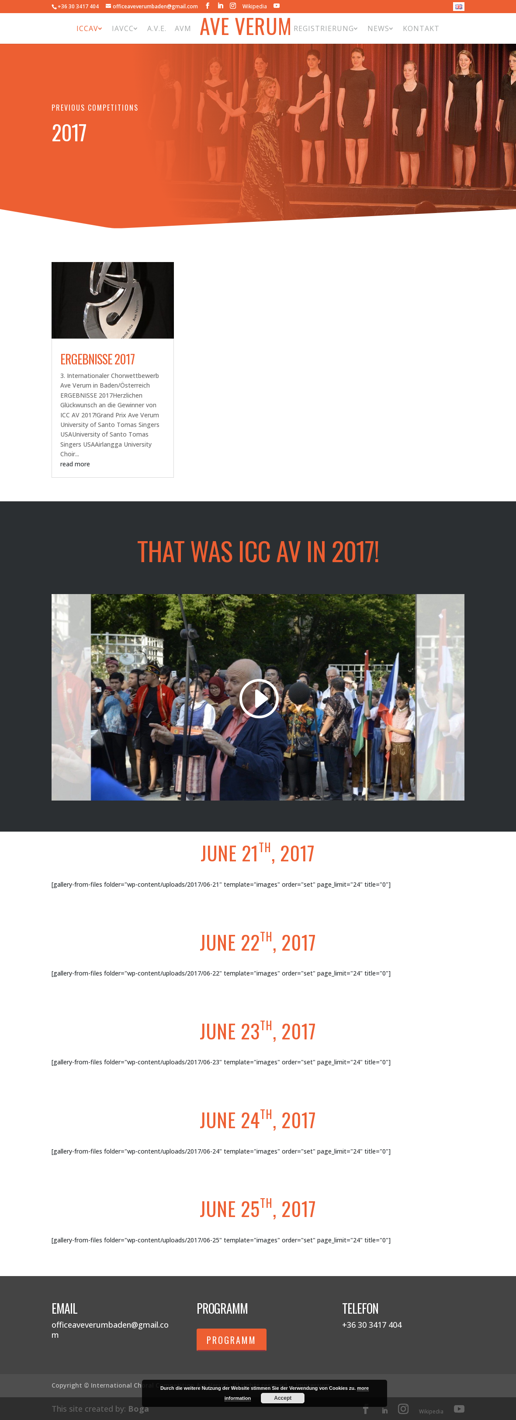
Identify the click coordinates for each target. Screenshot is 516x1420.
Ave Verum (246, 28)
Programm (231, 1340)
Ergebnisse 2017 (97, 359)
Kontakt (421, 28)
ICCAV (87, 28)
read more (75, 464)
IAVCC (123, 28)
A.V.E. (156, 28)
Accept (282, 1398)
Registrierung (324, 28)
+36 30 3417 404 (78, 6)
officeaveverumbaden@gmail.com (110, 1329)
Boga (138, 1408)
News (378, 28)
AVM (183, 28)
